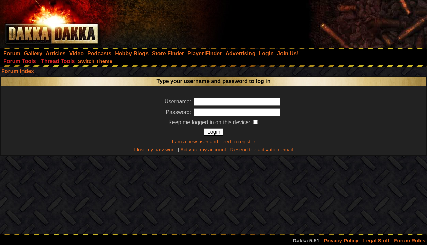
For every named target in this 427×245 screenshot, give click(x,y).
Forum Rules (409, 240)
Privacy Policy (341, 240)
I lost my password (155, 149)
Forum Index (17, 71)
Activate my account (203, 149)
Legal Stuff (376, 240)
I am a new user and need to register (213, 141)
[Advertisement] (335, 22)
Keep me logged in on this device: (213, 122)
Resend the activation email (261, 149)
